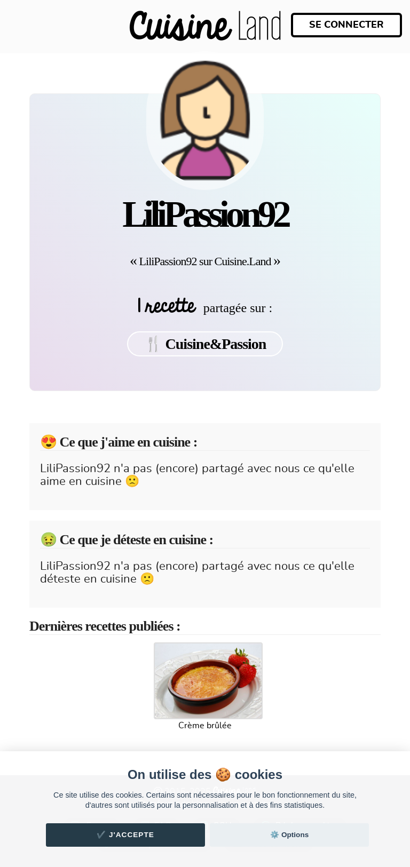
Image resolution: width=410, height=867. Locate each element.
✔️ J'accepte (125, 835)
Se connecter (346, 25)
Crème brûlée (205, 725)
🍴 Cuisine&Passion (205, 344)
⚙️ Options (289, 835)
